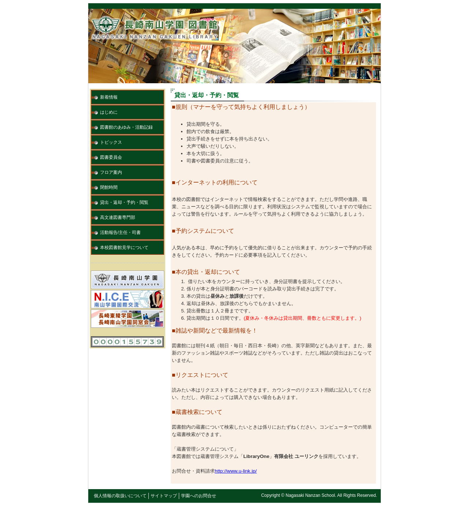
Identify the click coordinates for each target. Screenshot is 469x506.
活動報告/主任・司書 (120, 232)
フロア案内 (111, 172)
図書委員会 (111, 157)
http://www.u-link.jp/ (236, 471)
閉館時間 (109, 187)
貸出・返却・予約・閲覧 (124, 202)
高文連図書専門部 (117, 217)
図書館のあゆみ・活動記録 (126, 127)
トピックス (111, 142)
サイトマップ (164, 495)
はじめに (109, 112)
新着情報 (109, 97)
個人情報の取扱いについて (120, 495)
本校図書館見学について (124, 247)
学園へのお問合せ (198, 495)
